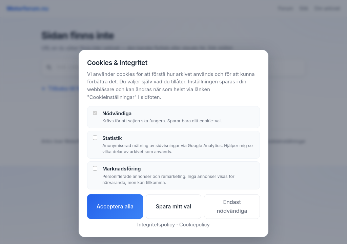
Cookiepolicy (194, 225)
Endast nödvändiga (232, 206)
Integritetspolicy (156, 225)
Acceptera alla (115, 206)
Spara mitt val (173, 206)
